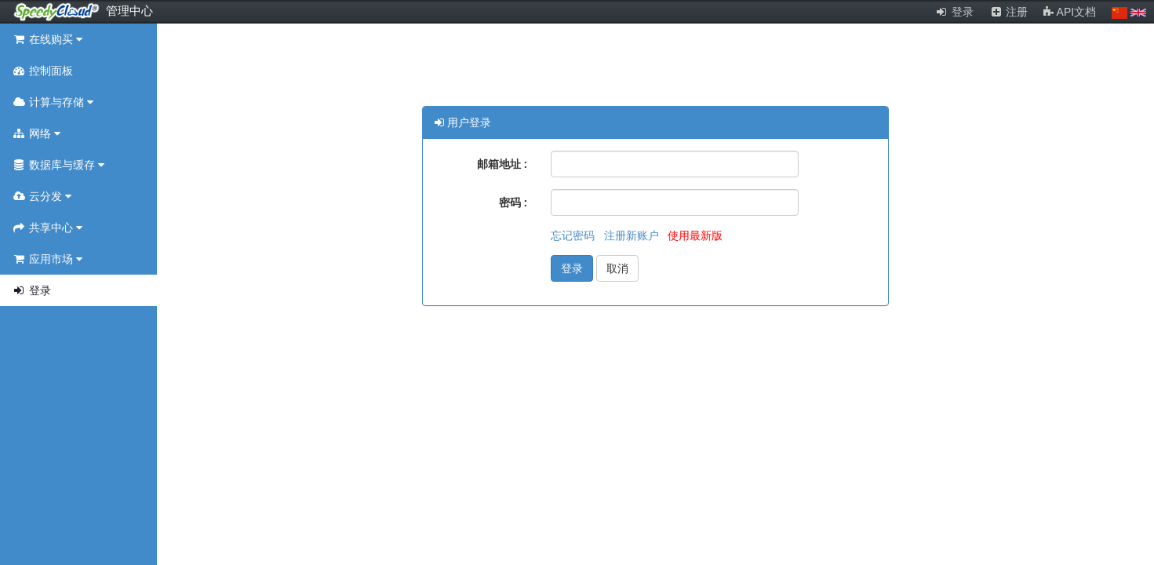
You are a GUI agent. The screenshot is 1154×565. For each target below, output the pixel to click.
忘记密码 (574, 235)
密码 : (513, 202)
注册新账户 (633, 235)
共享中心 (47, 227)
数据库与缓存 (58, 165)
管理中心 (129, 10)
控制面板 (42, 70)
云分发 (41, 196)
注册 (1008, 11)
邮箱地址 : (502, 164)
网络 (36, 133)
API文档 (1069, 11)
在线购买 (47, 39)
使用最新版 (695, 235)
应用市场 (47, 259)
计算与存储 (52, 102)
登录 (954, 11)
